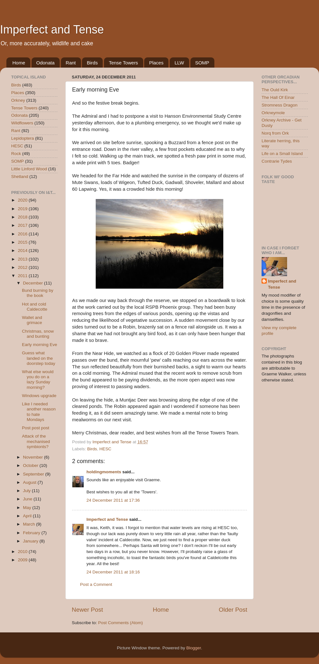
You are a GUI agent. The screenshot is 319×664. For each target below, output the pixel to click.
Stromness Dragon (280, 105)
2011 (23, 275)
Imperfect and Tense (52, 29)
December (33, 283)
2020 (23, 200)
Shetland (19, 176)
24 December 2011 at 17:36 (113, 500)
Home (18, 62)
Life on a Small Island (282, 153)
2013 (23, 259)
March (29, 524)
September (34, 474)
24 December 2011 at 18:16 (113, 572)
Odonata (45, 62)
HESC (106, 448)
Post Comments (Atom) (120, 622)
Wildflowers (22, 123)
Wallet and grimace (32, 320)
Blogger (193, 648)
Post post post (35, 427)
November (33, 457)
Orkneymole (273, 112)
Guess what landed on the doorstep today (38, 357)
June (28, 499)
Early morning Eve (39, 344)
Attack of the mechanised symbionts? (36, 441)
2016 (23, 234)
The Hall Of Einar (278, 97)
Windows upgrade (39, 395)
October (31, 465)
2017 (23, 225)
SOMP (202, 62)
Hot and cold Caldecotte (35, 307)
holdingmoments (103, 471)
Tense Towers (123, 62)
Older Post (233, 609)
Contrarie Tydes (277, 161)
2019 (23, 208)
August (30, 482)
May (27, 507)
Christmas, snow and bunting (38, 334)
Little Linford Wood (29, 168)
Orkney (18, 100)
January (31, 541)
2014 (23, 250)
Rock (16, 153)
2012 (23, 267)
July (27, 490)
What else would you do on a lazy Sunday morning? (38, 379)
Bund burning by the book (37, 293)
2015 (23, 242)
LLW (179, 62)
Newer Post (87, 609)
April (28, 515)
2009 (23, 559)
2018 (23, 217)
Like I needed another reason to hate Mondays (39, 412)
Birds (92, 62)
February (32, 532)
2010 (23, 551)
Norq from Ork (275, 133)
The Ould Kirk (275, 89)
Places (156, 62)
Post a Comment (96, 584)
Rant (71, 62)
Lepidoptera (22, 138)
